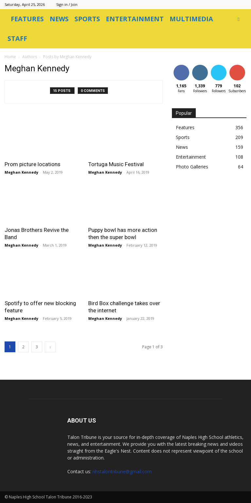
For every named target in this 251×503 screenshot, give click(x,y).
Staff (17, 38)
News (59, 18)
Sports (87, 18)
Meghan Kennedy (21, 172)
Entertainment (135, 18)
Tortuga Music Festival (116, 164)
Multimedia (191, 18)
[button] (238, 19)
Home (10, 57)
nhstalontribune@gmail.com (122, 471)
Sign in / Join (66, 4)
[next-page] (50, 346)
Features (27, 18)
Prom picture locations (32, 164)
